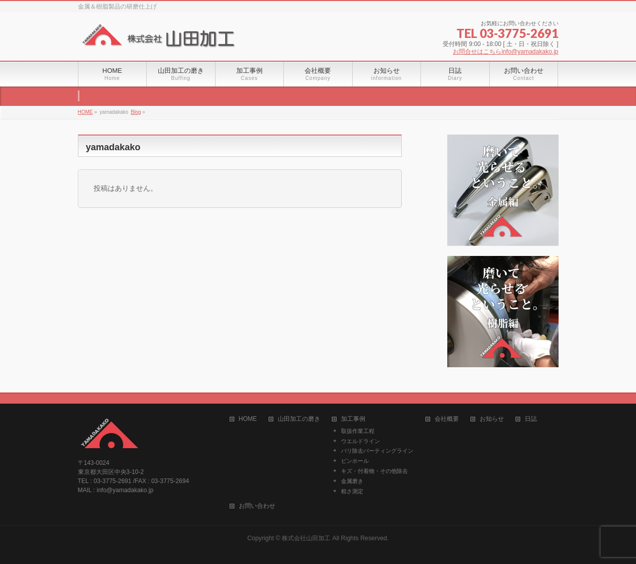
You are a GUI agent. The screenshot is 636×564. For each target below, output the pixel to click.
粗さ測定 (352, 491)
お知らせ (492, 419)
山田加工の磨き (299, 419)
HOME (248, 419)
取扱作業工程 (357, 431)
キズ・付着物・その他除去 (374, 471)
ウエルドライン (360, 441)
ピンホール (355, 461)
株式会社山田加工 (306, 538)
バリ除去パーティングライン (377, 451)
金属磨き (352, 481)
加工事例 (353, 419)
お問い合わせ (257, 506)
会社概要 (447, 419)
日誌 (531, 419)
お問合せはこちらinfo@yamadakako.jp (505, 51)
